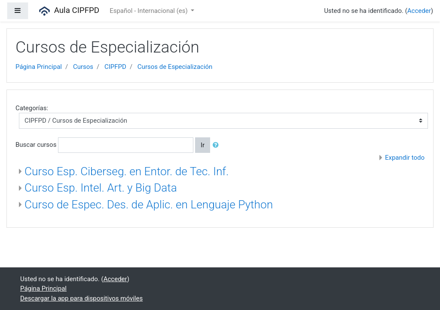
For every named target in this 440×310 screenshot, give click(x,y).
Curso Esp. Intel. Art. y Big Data (100, 187)
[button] (217, 145)
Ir (203, 145)
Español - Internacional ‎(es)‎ (149, 11)
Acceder (419, 11)
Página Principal (38, 67)
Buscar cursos (35, 145)
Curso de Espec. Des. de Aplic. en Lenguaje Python (148, 204)
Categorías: (31, 108)
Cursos (83, 67)
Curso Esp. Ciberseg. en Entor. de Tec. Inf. (126, 171)
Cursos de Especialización (175, 67)
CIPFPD (115, 67)
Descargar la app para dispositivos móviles (81, 298)
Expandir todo (405, 157)
